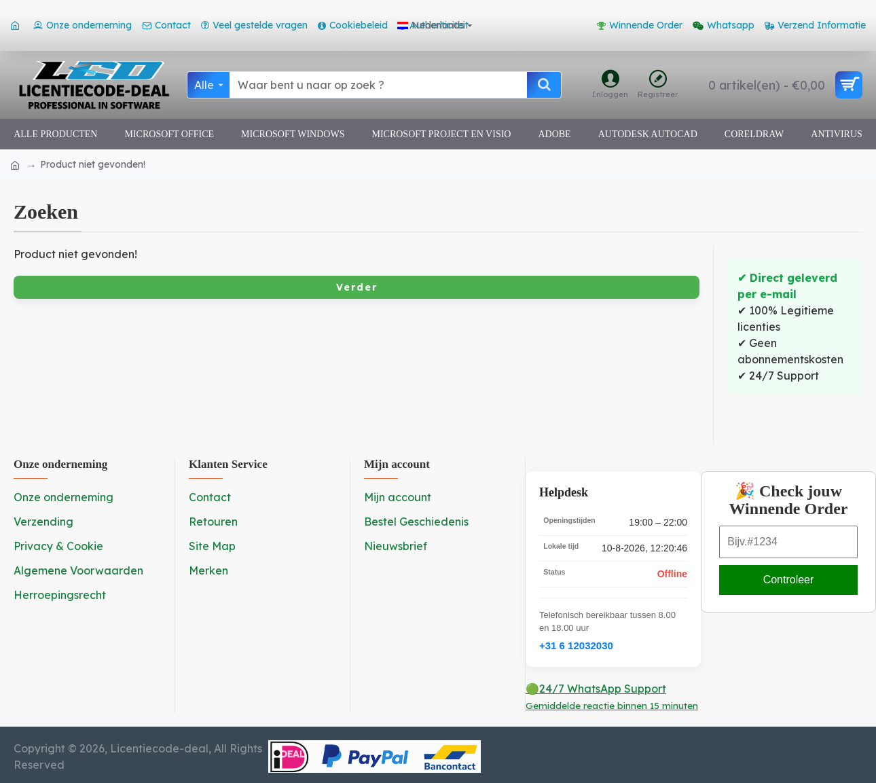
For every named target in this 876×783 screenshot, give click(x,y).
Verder (357, 287)
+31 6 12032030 (576, 645)
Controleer (788, 579)
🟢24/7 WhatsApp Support (612, 696)
